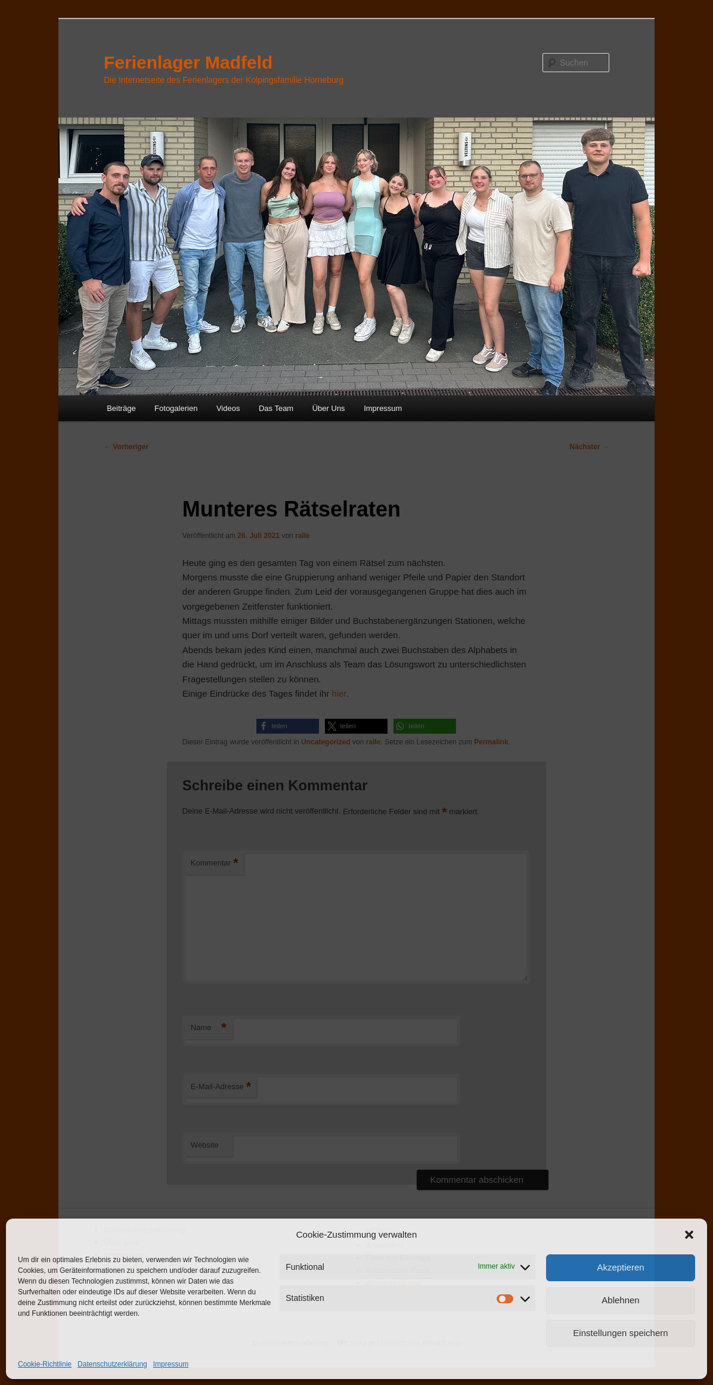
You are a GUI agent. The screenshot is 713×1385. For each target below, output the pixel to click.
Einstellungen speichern (620, 1333)
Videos (228, 408)
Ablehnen (620, 1300)
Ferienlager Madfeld (188, 62)
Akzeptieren (620, 1267)
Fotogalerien (175, 408)
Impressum (170, 1364)
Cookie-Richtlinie (45, 1364)
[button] (689, 1235)
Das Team (276, 408)
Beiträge (121, 408)
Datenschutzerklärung (112, 1364)
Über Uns (328, 408)
